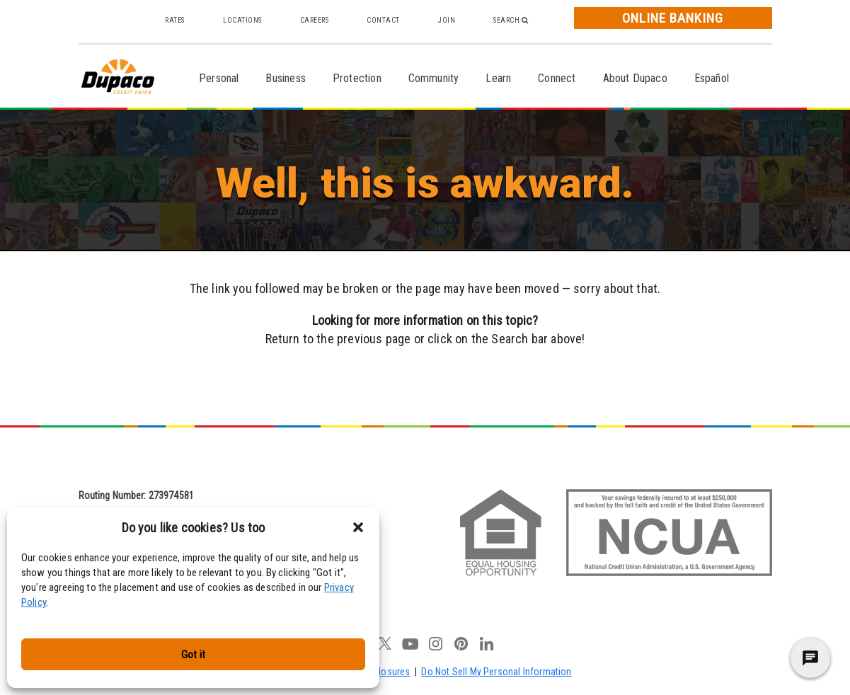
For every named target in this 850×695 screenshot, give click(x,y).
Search (510, 20)
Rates (175, 20)
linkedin (486, 643)
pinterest (461, 643)
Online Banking (672, 18)
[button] (358, 527)
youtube (410, 643)
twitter (385, 643)
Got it (193, 654)
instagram (435, 643)
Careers (314, 20)
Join (446, 20)
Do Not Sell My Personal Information (496, 671)
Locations (242, 20)
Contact (383, 20)
